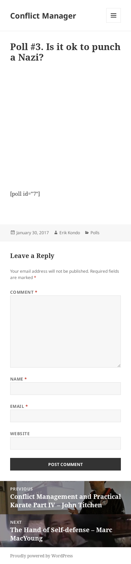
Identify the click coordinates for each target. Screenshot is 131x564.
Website (20, 434)
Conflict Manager (43, 15)
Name (18, 379)
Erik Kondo (69, 233)
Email (19, 406)
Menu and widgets (114, 22)
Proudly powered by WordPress (41, 556)
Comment (23, 292)
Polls (95, 233)
